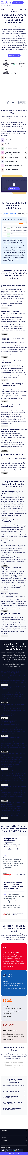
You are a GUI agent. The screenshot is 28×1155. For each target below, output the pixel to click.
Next (25, 213)
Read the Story (8, 966)
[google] (18, 1150)
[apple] (6, 1150)
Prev (2, 213)
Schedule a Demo (18, 2)
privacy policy (14, 1067)
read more (19, 51)
